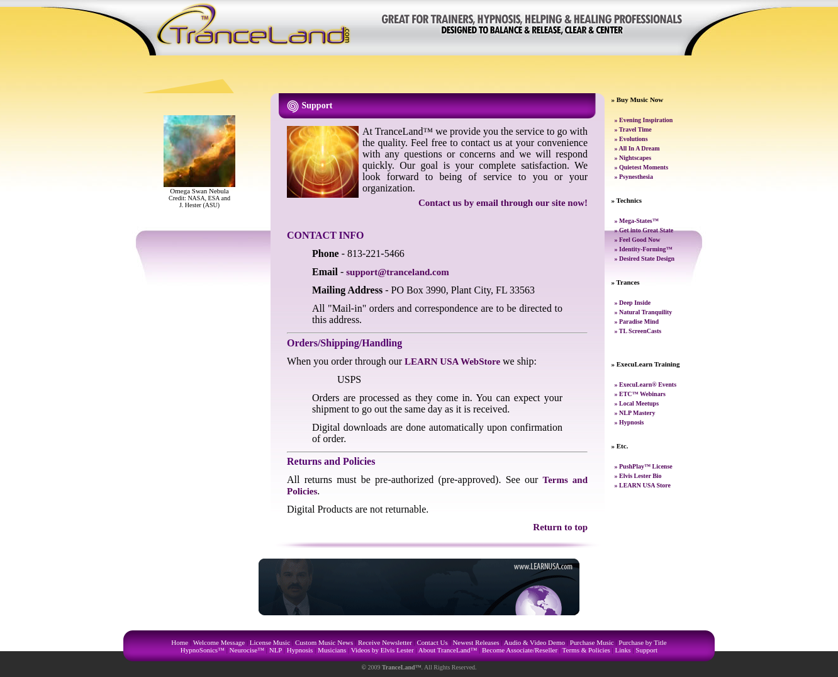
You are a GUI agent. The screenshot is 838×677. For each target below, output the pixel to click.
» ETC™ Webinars (640, 393)
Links (623, 650)
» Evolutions (631, 138)
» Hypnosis (629, 422)
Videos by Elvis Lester (382, 650)
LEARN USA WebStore (452, 361)
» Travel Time (633, 129)
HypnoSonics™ (203, 650)
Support (646, 650)
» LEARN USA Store (643, 485)
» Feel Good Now (638, 239)
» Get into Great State (644, 230)
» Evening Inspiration (644, 120)
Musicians (332, 650)
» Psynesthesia (634, 176)
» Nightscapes (633, 157)
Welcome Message (219, 642)
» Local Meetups (637, 403)
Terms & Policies (586, 650)
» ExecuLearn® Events (646, 384)
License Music (270, 642)
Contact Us (432, 642)
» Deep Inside (633, 302)
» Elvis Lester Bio (638, 475)
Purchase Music (592, 642)
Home (179, 642)
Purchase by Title (642, 642)
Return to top (560, 527)
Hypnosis (300, 650)
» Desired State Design (645, 258)
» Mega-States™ (637, 220)
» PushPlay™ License (644, 466)
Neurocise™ (247, 650)
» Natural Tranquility (644, 312)
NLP (275, 650)
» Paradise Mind (637, 321)
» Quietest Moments (642, 167)
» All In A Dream (637, 148)
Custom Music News (324, 642)
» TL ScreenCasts (638, 330)
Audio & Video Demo (534, 642)
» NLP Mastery (635, 412)
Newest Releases (475, 642)
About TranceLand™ (448, 650)
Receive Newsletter (385, 642)
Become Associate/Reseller (519, 650)
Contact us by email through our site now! (503, 203)
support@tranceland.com (397, 272)
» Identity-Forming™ (644, 249)
